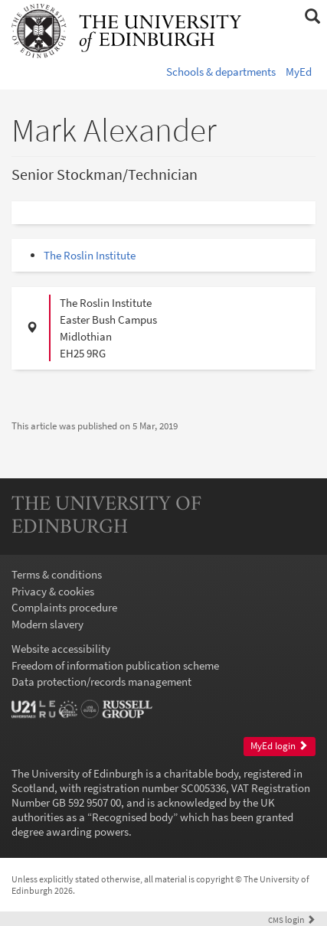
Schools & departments (221, 71)
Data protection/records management (101, 681)
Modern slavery (47, 624)
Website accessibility (60, 648)
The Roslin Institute (90, 255)
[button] (312, 17)
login (292, 919)
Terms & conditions (56, 574)
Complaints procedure (64, 607)
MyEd (299, 71)
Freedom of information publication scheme (115, 665)
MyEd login (279, 745)
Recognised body (132, 817)
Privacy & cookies (52, 591)
